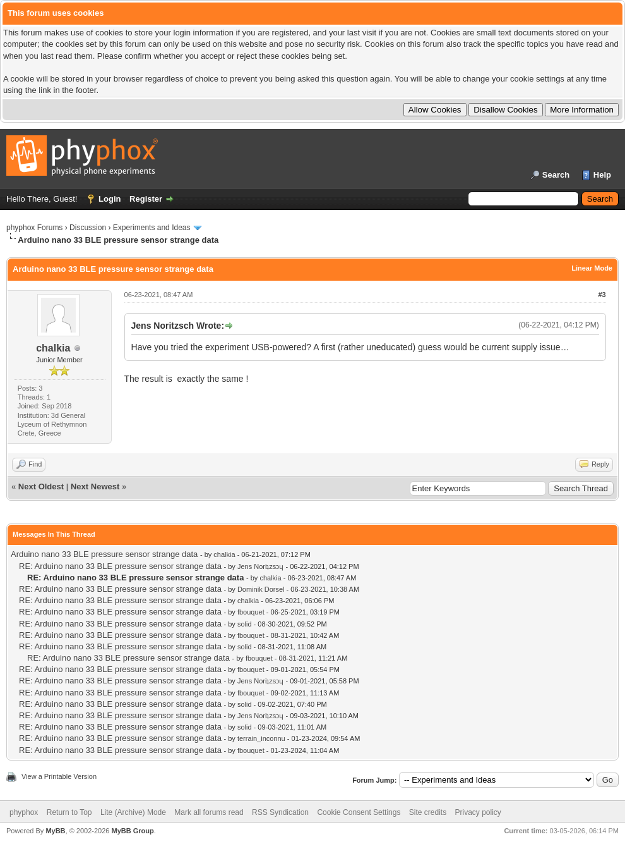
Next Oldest (41, 486)
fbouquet (251, 612)
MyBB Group (132, 831)
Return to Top (69, 812)
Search (555, 175)
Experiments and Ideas (152, 227)
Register (145, 199)
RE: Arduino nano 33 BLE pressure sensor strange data (120, 566)
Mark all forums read (208, 812)
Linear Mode (591, 268)
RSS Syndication (280, 812)
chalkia (53, 348)
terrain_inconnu (261, 738)
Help (602, 175)
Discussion (87, 227)
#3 (601, 294)
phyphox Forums (34, 227)
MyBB (55, 831)
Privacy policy (478, 812)
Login (109, 199)
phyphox (23, 812)
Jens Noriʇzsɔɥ (260, 566)
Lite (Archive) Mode (133, 812)
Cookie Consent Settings (358, 812)
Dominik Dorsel (261, 589)
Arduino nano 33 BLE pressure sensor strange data (104, 554)
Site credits (427, 812)
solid (244, 624)
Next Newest (95, 486)
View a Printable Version (59, 776)
